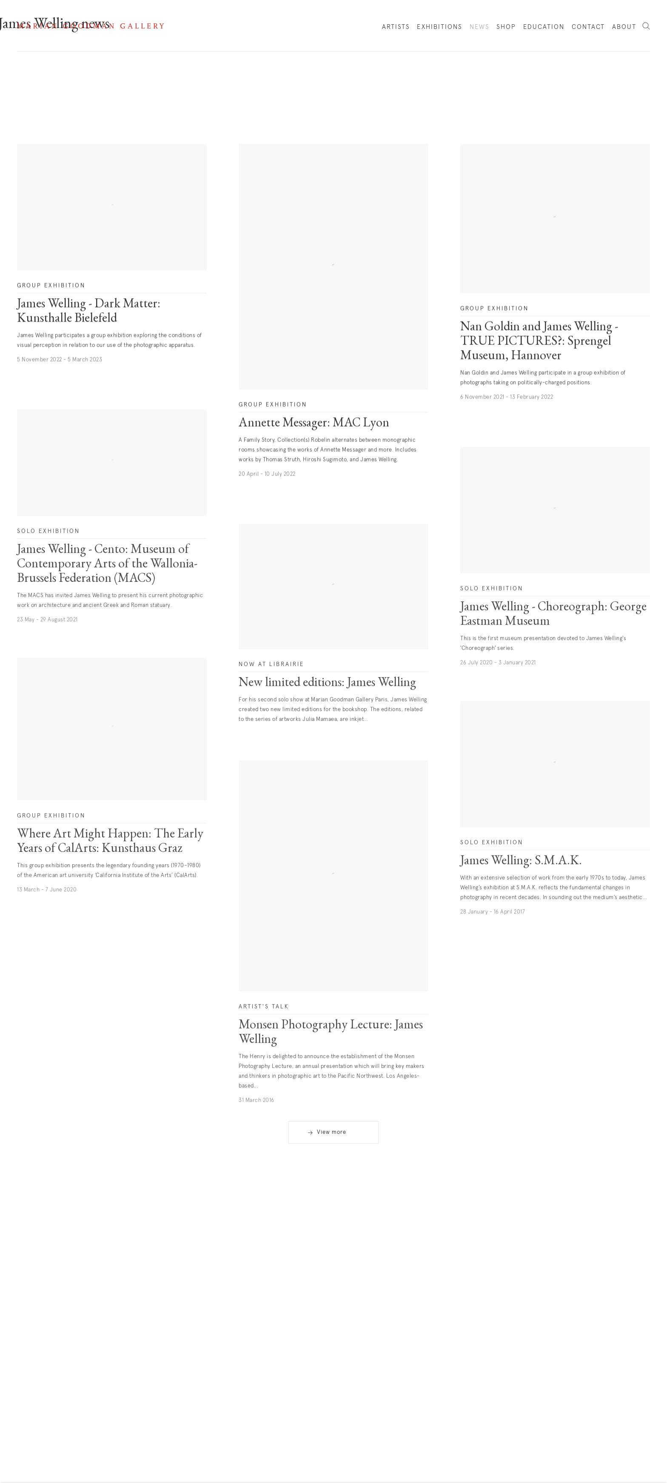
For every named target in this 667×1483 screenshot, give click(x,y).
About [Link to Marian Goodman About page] (624, 27)
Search (646, 26)
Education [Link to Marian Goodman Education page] (544, 27)
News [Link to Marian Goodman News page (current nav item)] (480, 27)
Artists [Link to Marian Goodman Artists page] (396, 27)
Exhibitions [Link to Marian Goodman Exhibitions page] (439, 27)
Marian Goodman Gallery (90, 26)
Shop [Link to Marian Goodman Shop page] (506, 29)
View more (331, 1132)
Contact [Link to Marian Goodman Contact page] (588, 27)
